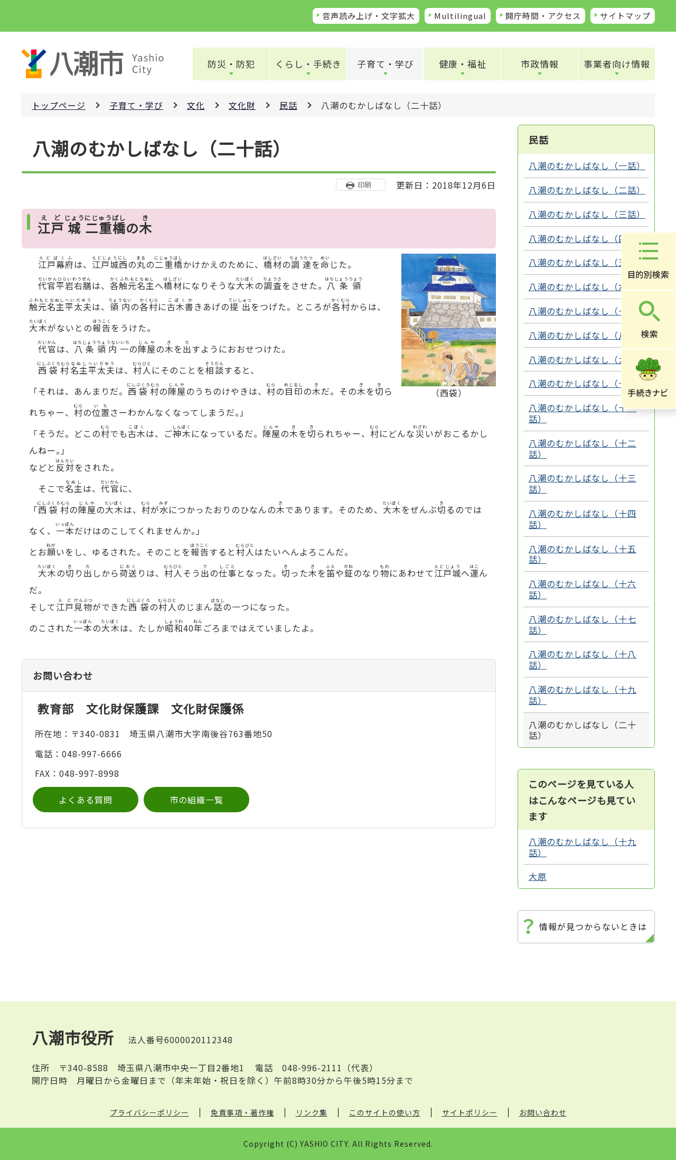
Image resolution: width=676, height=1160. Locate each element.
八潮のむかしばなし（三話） (587, 214)
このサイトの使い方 (384, 1112)
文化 (196, 105)
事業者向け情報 (617, 63)
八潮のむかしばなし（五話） (587, 262)
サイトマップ (625, 15)
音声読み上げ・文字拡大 (368, 15)
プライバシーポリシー (149, 1112)
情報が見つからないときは (593, 926)
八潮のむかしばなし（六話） (587, 286)
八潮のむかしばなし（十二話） (582, 448)
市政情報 (540, 63)
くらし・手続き (308, 63)
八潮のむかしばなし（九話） (587, 359)
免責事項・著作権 (242, 1112)
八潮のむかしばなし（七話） (587, 310)
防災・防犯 (231, 63)
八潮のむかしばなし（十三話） (582, 483)
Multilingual (460, 15)
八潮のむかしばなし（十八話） (582, 659)
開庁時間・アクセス (543, 15)
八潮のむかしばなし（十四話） (582, 519)
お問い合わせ (543, 1112)
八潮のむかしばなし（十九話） (582, 695)
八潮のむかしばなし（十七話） (582, 624)
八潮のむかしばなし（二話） (587, 189)
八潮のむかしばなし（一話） (587, 165)
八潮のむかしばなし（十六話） (582, 589)
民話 (288, 105)
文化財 (242, 105)
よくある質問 (85, 799)
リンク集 (311, 1112)
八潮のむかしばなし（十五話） (582, 554)
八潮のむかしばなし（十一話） (582, 413)
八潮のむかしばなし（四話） (587, 238)
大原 (538, 876)
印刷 (364, 185)
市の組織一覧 (196, 799)
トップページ (59, 105)
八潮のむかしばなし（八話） (587, 335)
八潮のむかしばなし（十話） (587, 383)
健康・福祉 (462, 63)
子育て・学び (385, 63)
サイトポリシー (469, 1112)
